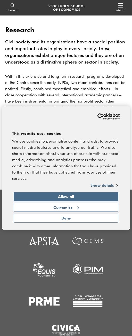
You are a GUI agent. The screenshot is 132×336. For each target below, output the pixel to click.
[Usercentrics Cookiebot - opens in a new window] (97, 116)
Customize (66, 207)
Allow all (66, 196)
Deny (66, 218)
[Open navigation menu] (120, 8)
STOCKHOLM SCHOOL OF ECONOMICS (66, 8)
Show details (102, 185)
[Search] (12, 8)
